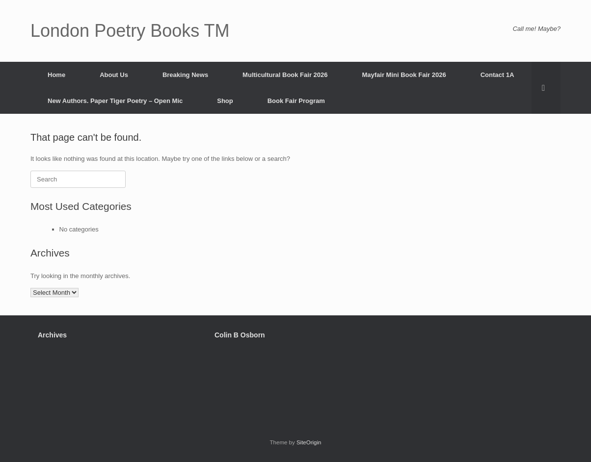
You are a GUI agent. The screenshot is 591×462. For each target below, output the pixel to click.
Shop (225, 100)
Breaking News (185, 74)
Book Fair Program (296, 100)
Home (56, 74)
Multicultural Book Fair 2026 (284, 74)
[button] (546, 88)
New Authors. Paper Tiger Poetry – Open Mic (115, 100)
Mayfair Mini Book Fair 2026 (404, 74)
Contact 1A (497, 74)
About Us (114, 74)
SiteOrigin (309, 442)
